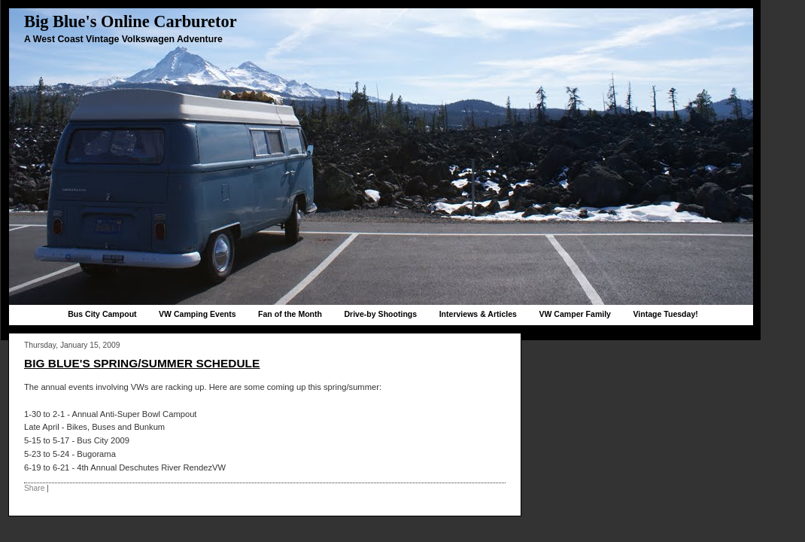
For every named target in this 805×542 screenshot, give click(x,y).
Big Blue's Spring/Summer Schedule (142, 363)
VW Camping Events (197, 313)
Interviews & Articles (478, 313)
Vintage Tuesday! (665, 313)
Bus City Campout (102, 313)
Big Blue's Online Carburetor (130, 21)
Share (34, 488)
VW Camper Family (575, 313)
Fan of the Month (290, 313)
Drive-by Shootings (380, 313)
